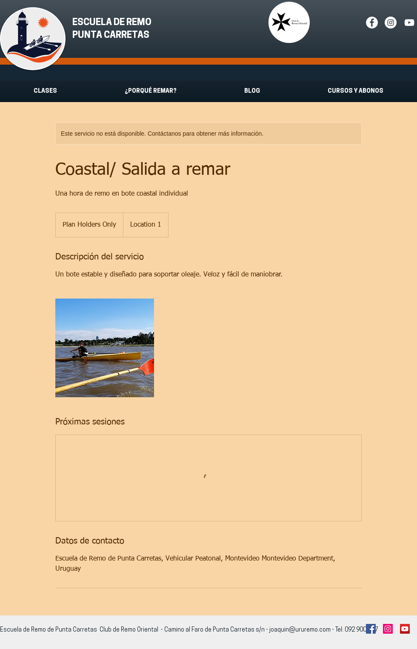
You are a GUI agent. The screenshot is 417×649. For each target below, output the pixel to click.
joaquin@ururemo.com (300, 630)
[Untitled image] (104, 348)
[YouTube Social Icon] (405, 629)
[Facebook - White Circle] (372, 22)
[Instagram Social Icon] (388, 629)
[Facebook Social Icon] (371, 629)
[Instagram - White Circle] (391, 22)
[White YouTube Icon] (409, 22)
